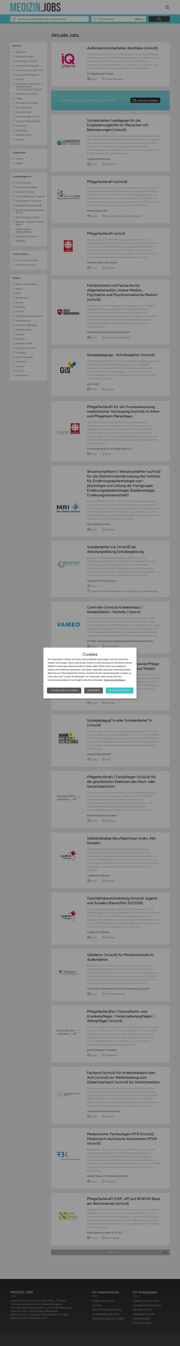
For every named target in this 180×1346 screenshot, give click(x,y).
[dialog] (90, 673)
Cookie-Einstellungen (64, 690)
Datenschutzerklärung (114, 680)
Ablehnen (93, 690)
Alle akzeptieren (119, 690)
